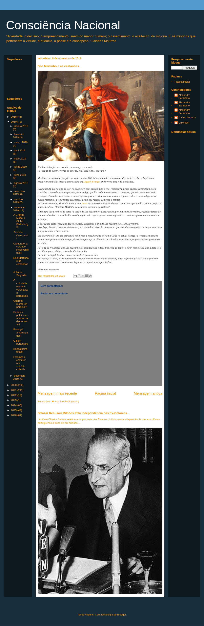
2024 (14, 405)
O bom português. (20, 342)
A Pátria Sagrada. (20, 274)
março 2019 (21, 142)
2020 (14, 385)
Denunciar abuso (183, 131)
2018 (14, 116)
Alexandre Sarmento (184, 97)
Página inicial (105, 393)
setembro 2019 (19, 193)
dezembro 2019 (19, 377)
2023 (14, 400)
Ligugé (87, 181)
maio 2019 (20, 158)
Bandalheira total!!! (20, 350)
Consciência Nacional (63, 25)
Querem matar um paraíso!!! (20, 303)
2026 (14, 415)
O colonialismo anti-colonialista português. (20, 288)
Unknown (183, 122)
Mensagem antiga (148, 393)
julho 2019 (20, 174)
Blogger (121, 614)
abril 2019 (19, 150)
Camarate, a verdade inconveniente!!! (21, 248)
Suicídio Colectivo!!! (20, 235)
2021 (14, 390)
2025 (14, 410)
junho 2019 (20, 166)
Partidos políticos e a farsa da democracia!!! (20, 318)
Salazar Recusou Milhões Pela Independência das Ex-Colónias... (84, 413)
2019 (14, 121)
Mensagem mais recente (57, 393)
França (95, 181)
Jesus (85, 203)
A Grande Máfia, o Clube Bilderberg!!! (20, 221)
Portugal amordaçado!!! (20, 332)
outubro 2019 (18, 201)
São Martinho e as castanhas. (21, 262)
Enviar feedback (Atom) (65, 401)
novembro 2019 (19, 209)
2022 (14, 395)
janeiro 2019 (21, 126)
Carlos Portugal (187, 117)
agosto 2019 (21, 183)
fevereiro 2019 (18, 136)
